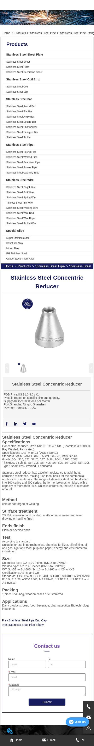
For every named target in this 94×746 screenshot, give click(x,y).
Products (20, 33)
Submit (47, 702)
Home (6, 33)
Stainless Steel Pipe (43, 33)
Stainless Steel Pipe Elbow (26, 624)
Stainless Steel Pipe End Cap (28, 620)
